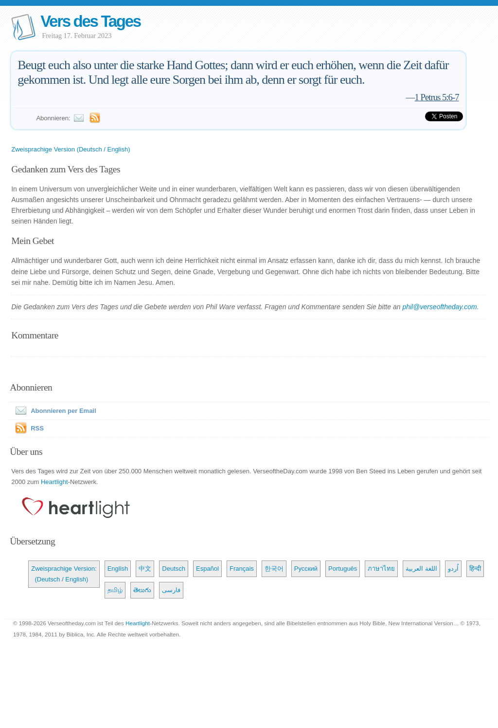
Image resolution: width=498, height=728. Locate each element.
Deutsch (173, 568)
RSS (37, 428)
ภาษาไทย (381, 568)
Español (207, 568)
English (117, 568)
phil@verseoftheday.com (439, 307)
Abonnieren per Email (53, 410)
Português (342, 568)
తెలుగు (142, 590)
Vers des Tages (90, 21)
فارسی (171, 590)
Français (242, 568)
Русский (306, 568)
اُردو (453, 568)
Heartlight (54, 481)
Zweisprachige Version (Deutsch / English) (70, 149)
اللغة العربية (421, 568)
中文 (145, 568)
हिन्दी (475, 568)
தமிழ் (115, 590)
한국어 (274, 568)
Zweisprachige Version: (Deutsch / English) (63, 574)
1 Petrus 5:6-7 (437, 97)
